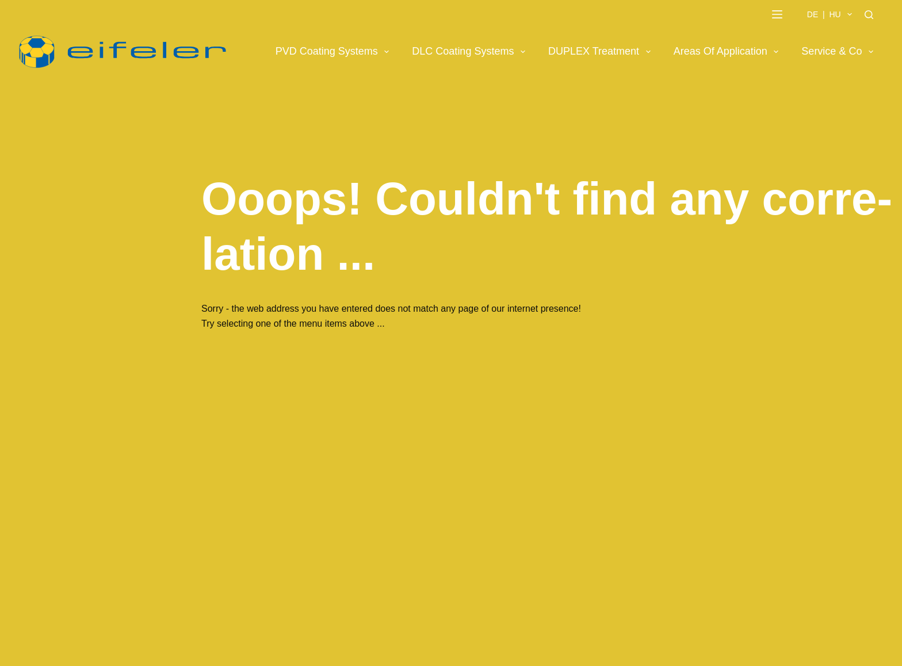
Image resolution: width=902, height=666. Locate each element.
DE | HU (832, 14)
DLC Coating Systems (471, 52)
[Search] (869, 14)
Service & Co (839, 52)
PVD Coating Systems (335, 52)
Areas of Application (728, 52)
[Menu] (777, 14)
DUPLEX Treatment (601, 52)
